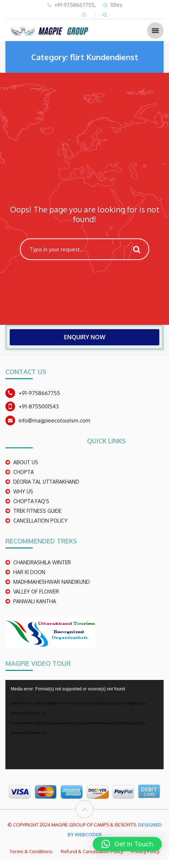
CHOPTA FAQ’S (31, 501)
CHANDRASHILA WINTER (42, 562)
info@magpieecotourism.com (54, 420)
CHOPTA (23, 472)
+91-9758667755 (39, 393)
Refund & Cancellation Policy (92, 851)
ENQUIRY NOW (84, 337)
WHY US (23, 491)
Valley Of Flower (36, 591)
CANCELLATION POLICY (40, 521)
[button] (127, 844)
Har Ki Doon (29, 572)
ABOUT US (25, 462)
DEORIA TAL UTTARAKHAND (46, 482)
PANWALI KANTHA (34, 601)
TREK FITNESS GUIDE (37, 511)
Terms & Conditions (31, 851)
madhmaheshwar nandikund (51, 582)
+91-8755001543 (39, 406)
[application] (84, 724)
